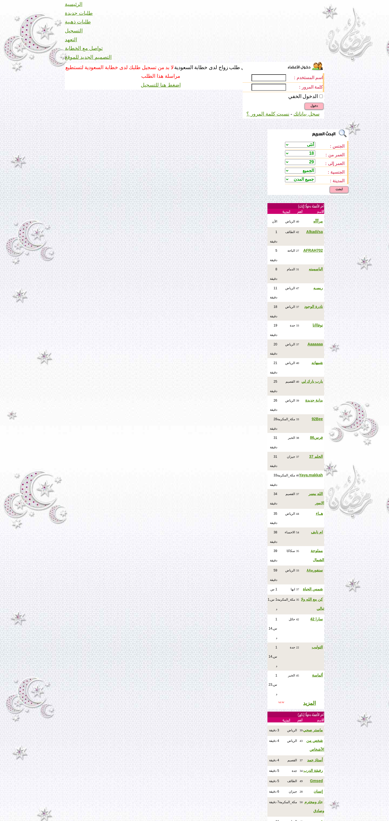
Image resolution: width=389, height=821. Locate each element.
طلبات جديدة (79, 13)
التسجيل (74, 30)
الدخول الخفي (303, 96)
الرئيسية (73, 4)
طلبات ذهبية (78, 22)
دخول (314, 105)
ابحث (339, 189)
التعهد (71, 39)
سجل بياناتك (306, 114)
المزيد (309, 703)
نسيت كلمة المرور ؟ (267, 114)
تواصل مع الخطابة (84, 48)
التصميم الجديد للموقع (88, 57)
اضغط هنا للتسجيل (160, 85)
